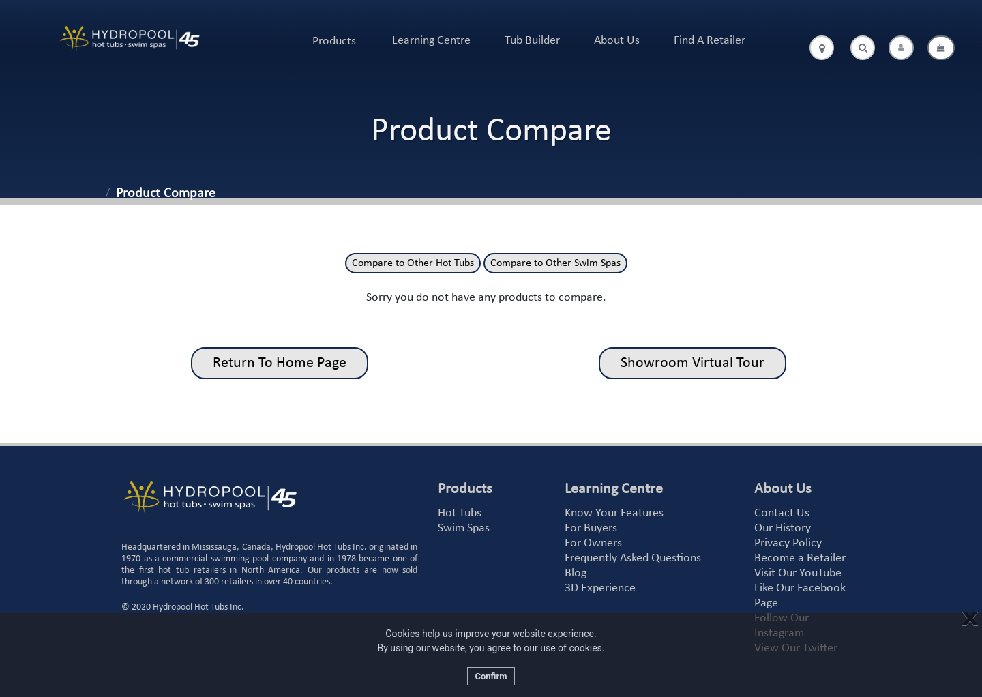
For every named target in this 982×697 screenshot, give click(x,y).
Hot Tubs (459, 513)
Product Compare (165, 194)
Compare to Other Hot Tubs (413, 263)
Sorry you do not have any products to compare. (486, 297)
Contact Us (781, 513)
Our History (782, 528)
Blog (575, 573)
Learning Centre (431, 40)
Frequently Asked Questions (633, 558)
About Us (617, 40)
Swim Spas (464, 528)
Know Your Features (614, 513)
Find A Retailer (709, 40)
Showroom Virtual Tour (692, 363)
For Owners (593, 543)
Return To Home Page (279, 363)
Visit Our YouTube (798, 573)
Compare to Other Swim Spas (555, 263)
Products (334, 41)
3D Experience (600, 588)
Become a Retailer (800, 558)
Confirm (491, 676)
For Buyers (591, 528)
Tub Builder (532, 40)
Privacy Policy (788, 543)
